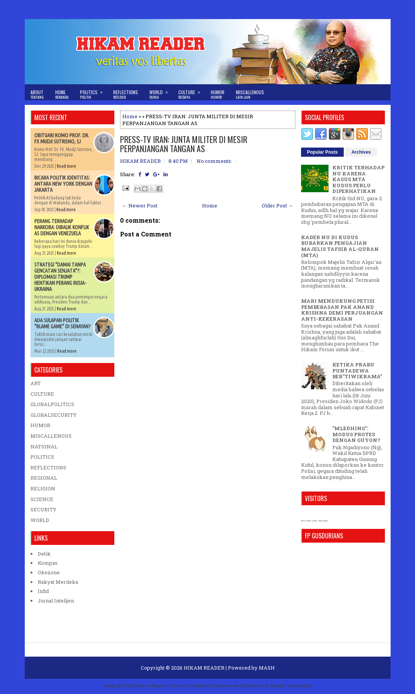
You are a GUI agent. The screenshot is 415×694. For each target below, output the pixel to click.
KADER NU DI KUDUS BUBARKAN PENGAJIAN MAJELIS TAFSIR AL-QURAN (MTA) (340, 246)
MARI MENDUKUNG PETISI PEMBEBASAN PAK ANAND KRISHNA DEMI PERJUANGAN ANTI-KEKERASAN (342, 309)
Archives (361, 152)
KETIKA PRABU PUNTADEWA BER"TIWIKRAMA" (357, 370)
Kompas (48, 562)
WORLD (39, 520)
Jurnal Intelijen (56, 600)
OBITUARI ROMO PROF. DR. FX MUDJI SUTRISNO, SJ (61, 138)
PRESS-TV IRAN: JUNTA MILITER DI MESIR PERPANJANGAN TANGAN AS (183, 144)
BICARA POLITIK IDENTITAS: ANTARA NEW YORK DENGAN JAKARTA (63, 184)
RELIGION (42, 488)
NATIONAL (44, 446)
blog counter (323, 521)
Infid (43, 591)
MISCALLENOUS (51, 435)
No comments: (214, 160)
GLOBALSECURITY (53, 414)
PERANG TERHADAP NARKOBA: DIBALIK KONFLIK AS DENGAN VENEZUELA (61, 227)
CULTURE (42, 393)
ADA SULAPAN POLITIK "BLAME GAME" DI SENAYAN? (62, 323)
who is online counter (309, 521)
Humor (217, 94)
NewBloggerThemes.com (214, 685)
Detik (44, 553)
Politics (93, 92)
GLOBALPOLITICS (52, 404)
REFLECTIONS (48, 467)
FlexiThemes (136, 685)
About (37, 94)
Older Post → (277, 205)
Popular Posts (322, 152)
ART (35, 383)
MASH (267, 667)
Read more (66, 166)
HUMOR (40, 425)
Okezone (49, 572)
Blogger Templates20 (291, 685)
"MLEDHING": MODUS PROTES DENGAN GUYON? (356, 434)
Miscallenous (250, 94)
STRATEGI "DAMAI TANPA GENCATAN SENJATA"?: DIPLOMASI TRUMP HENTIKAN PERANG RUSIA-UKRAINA (60, 277)
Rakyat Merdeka (58, 581)
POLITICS (42, 456)
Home (62, 94)
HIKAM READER (204, 667)
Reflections (125, 94)
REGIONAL (43, 477)
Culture (191, 92)
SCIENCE (41, 499)
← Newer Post (139, 205)
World (161, 92)
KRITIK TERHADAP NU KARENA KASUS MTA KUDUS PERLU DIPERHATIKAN (358, 179)
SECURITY (43, 509)
